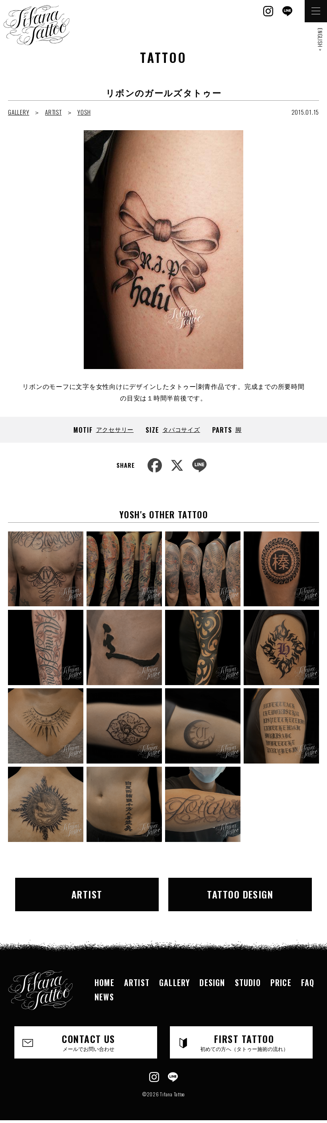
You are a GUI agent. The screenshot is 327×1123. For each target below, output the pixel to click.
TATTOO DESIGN (240, 894)
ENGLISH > (320, 39)
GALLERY (18, 111)
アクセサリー (115, 429)
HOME (104, 982)
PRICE (281, 982)
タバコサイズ (181, 429)
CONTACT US (88, 1041)
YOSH (84, 111)
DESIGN (212, 982)
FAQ (308, 982)
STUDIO (248, 982)
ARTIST (53, 111)
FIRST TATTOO (244, 1041)
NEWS (104, 997)
